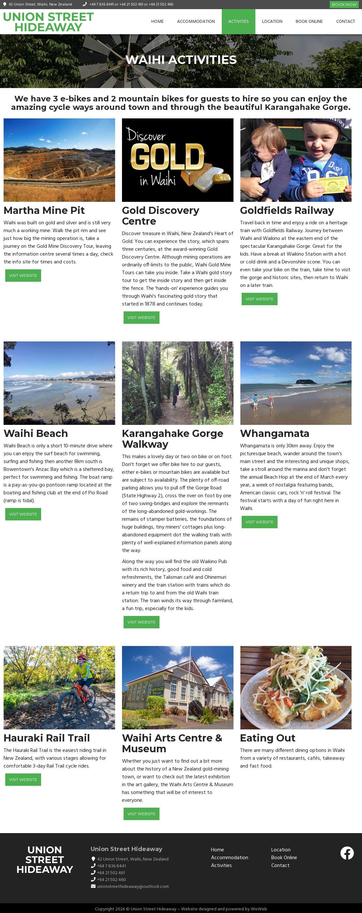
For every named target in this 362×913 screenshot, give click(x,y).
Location (272, 21)
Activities (238, 21)
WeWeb (259, 909)
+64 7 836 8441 (101, 4)
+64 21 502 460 (161, 4)
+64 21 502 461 (131, 4)
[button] (227, 383)
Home (157, 21)
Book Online (309, 21)
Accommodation (196, 21)
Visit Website (23, 275)
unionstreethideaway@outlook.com (133, 887)
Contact (345, 21)
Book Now (344, 4)
